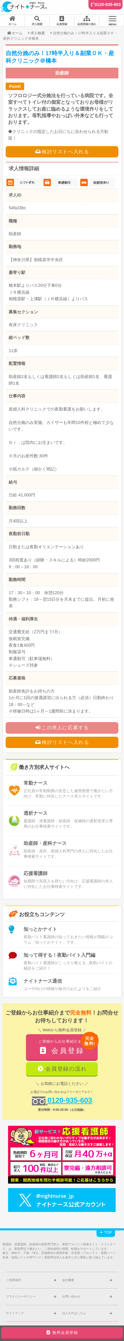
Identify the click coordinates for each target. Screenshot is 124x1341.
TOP (105, 1232)
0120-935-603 (108, 4)
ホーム (14, 33)
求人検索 (37, 33)
